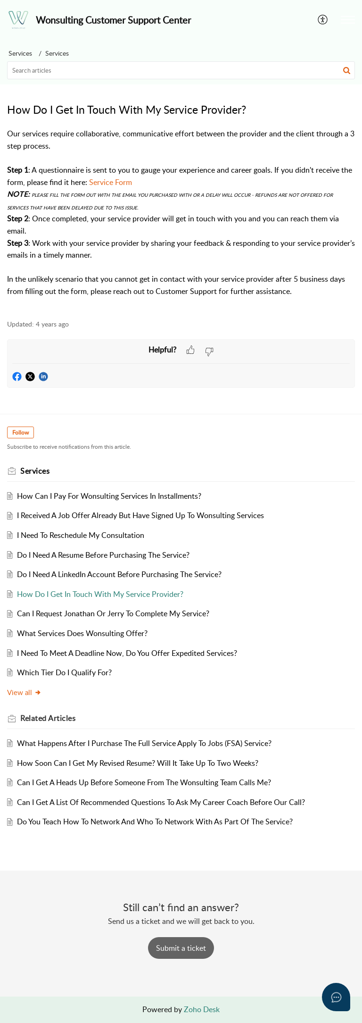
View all (24, 692)
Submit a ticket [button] (181, 948)
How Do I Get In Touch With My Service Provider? (100, 594)
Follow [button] (20, 432)
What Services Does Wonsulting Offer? (82, 633)
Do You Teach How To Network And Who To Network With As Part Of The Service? (155, 821)
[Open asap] (336, 997)
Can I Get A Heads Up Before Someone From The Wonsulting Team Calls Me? (144, 782)
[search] (181, 70)
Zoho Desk (202, 1009)
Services (20, 53)
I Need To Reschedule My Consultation (80, 535)
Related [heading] (47, 718)
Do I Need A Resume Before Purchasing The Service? (103, 555)
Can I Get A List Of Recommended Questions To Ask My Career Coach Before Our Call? (161, 802)
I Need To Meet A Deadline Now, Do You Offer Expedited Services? (127, 653)
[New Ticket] (181, 948)
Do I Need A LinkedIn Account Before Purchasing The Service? (119, 574)
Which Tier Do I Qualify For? (64, 672)
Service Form (110, 182)
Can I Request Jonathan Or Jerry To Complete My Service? (113, 613)
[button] (323, 20)
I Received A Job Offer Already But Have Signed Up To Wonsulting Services (140, 515)
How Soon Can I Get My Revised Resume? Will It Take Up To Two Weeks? (137, 763)
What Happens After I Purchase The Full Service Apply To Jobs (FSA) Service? (144, 743)
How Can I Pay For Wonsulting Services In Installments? (109, 496)
